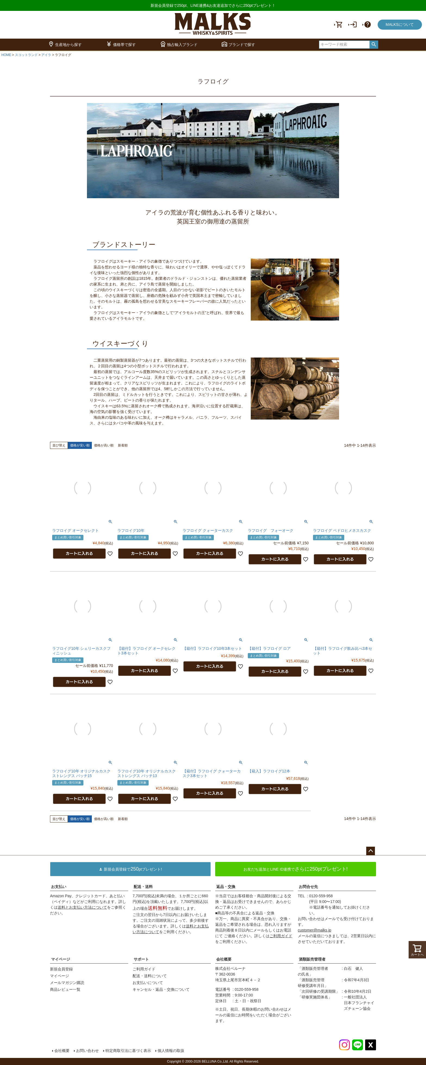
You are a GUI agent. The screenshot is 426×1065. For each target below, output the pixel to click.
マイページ (60, 959)
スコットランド (26, 55)
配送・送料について (150, 976)
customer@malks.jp (314, 930)
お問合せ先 (308, 886)
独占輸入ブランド (179, 44)
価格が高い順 (104, 445)
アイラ (46, 55)
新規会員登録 (61, 969)
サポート (141, 959)
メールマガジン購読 (67, 982)
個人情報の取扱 (171, 1050)
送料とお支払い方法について (82, 907)
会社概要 (223, 959)
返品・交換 (225, 886)
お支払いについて (148, 982)
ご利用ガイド (281, 936)
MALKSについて (400, 24)
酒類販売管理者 (312, 959)
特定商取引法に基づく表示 (128, 1050)
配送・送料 (143, 886)
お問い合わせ (87, 1050)
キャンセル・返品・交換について (161, 989)
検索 (373, 44)
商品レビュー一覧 (65, 989)
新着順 (123, 445)
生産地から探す (65, 44)
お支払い (58, 886)
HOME (6, 55)
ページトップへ (370, 851)
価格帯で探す (121, 44)
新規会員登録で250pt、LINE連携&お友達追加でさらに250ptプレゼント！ (213, 5)
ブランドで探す (238, 44)
